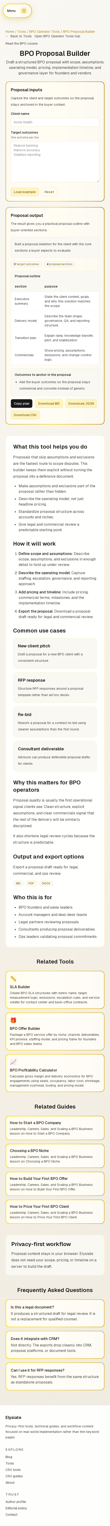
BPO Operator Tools (44, 32)
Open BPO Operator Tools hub (57, 36)
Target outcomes (55, 134)
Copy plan (21, 403)
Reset (49, 192)
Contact (11, 1515)
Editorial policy (16, 1508)
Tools (21, 32)
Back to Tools (19, 36)
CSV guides (14, 1476)
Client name (20, 114)
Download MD (49, 403)
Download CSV (25, 415)
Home (10, 32)
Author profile (16, 1502)
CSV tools (13, 1470)
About (10, 1482)
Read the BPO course (22, 43)
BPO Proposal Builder (79, 32)
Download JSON (81, 403)
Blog (9, 1457)
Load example (25, 192)
